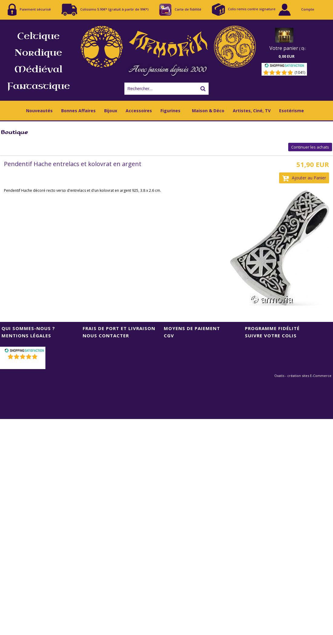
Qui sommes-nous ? (28, 328)
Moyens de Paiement (192, 328)
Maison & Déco (208, 110)
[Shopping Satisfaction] (284, 66)
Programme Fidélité (272, 328)
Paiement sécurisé (29, 10)
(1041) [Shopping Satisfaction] (300, 72)
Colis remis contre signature (243, 9)
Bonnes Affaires (78, 110)
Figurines (170, 110)
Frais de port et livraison (119, 328)
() (23, 364)
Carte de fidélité (180, 10)
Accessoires (139, 110)
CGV (169, 335)
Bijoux (110, 110)
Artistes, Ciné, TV (252, 110)
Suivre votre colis (271, 335)
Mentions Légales (26, 335)
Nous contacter (106, 335)
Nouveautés (39, 110)
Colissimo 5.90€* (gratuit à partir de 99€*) (105, 10)
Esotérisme (291, 110)
